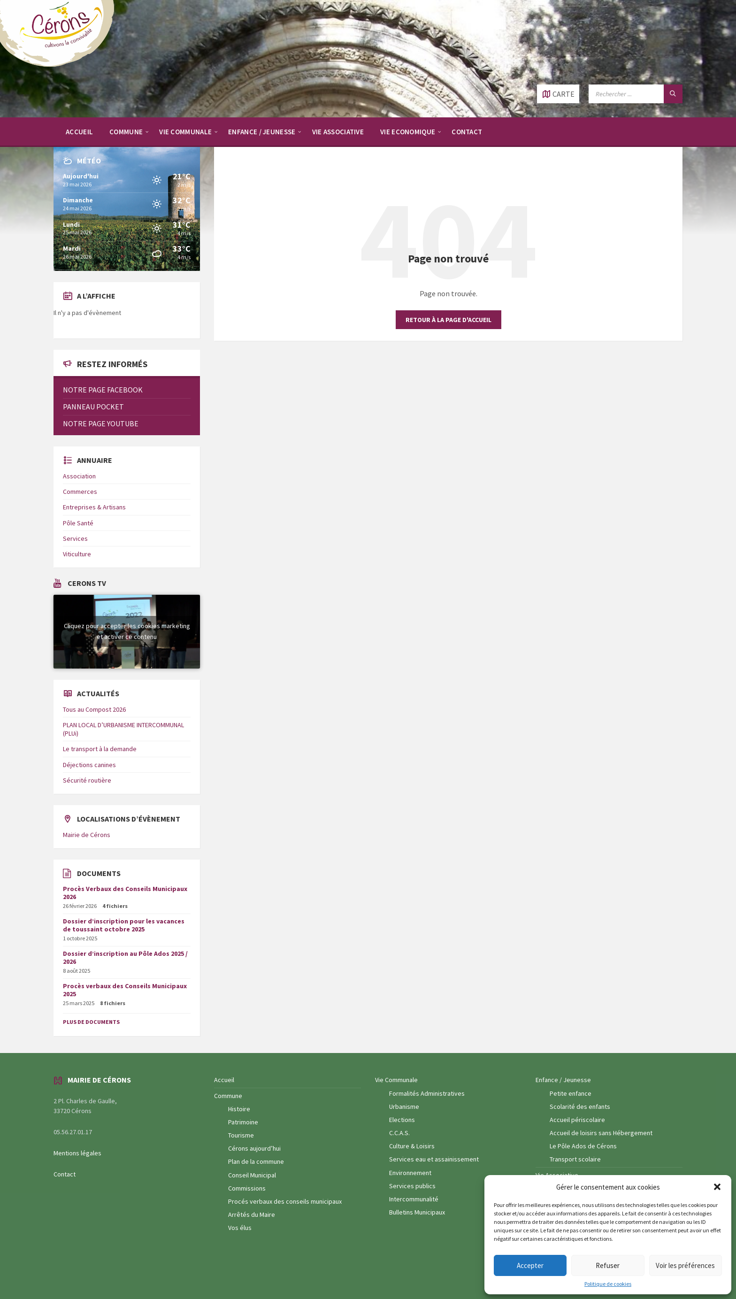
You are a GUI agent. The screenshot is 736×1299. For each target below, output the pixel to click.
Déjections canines (89, 765)
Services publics (412, 1186)
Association (79, 476)
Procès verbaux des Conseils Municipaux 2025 (125, 990)
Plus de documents (91, 1021)
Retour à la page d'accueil (448, 319)
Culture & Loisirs (412, 1146)
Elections (402, 1119)
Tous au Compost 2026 (94, 709)
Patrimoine (243, 1122)
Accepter (530, 1265)
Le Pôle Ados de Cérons (583, 1146)
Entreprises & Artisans (94, 507)
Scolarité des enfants (580, 1106)
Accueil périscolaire (577, 1119)
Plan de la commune (256, 1161)
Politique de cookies (607, 1284)
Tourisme (241, 1135)
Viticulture (77, 554)
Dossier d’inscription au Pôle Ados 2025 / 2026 (125, 957)
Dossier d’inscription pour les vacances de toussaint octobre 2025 (123, 925)
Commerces (80, 491)
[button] (717, 1186)
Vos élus (240, 1227)
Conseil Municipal (252, 1175)
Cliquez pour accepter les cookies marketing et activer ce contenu (127, 631)
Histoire (239, 1109)
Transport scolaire (575, 1159)
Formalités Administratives (427, 1093)
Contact (65, 1174)
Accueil (224, 1080)
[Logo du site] (61, 65)
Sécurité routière (87, 780)
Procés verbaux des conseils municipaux (285, 1201)
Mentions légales (77, 1153)
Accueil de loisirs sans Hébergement (601, 1133)
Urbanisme (404, 1106)
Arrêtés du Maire (251, 1214)
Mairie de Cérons (86, 834)
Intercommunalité (413, 1199)
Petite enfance (570, 1093)
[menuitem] (79, 131)
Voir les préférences (685, 1265)
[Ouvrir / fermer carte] (558, 94)
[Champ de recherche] (635, 94)
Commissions (247, 1188)
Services (75, 538)
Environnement (410, 1172)
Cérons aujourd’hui (254, 1148)
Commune (228, 1095)
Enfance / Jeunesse (563, 1080)
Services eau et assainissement (434, 1159)
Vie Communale (396, 1080)
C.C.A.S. (399, 1133)
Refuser (608, 1265)
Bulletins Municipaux (417, 1212)
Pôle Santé (78, 523)
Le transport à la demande (100, 749)
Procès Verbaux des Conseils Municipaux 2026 (125, 892)
